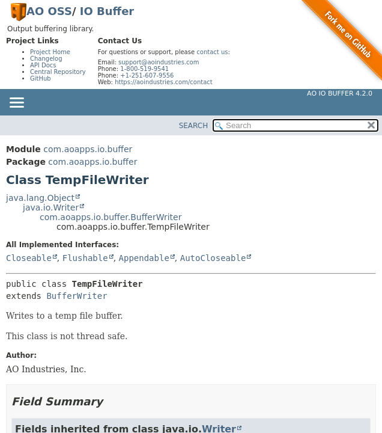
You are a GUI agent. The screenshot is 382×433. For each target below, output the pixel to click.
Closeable (29, 258)
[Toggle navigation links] (16, 103)
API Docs (43, 65)
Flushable (85, 258)
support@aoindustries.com (158, 62)
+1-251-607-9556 (147, 75)
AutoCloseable (213, 258)
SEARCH (193, 125)
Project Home (50, 52)
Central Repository (58, 72)
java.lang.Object (40, 198)
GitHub (40, 78)
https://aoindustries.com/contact (164, 82)
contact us (212, 52)
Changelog (46, 58)
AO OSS (49, 11)
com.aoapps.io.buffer (87, 149)
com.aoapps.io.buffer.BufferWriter (110, 217)
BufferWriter (76, 296)
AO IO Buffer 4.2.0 (339, 93)
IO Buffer (107, 11)
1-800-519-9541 (144, 69)
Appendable (144, 258)
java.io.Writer (51, 207)
